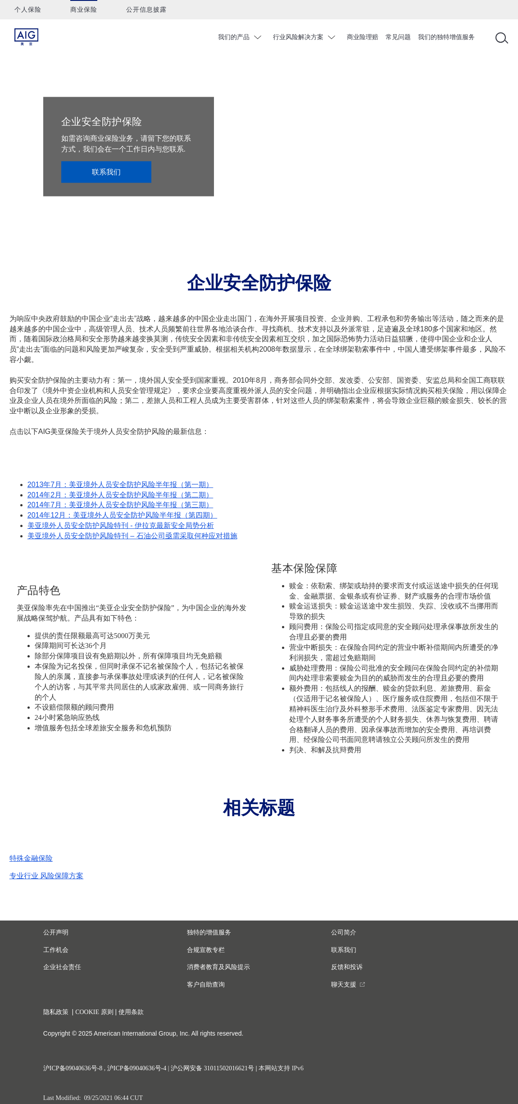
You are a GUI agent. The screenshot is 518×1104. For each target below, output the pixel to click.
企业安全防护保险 (101, 121)
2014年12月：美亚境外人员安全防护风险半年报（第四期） (122, 515)
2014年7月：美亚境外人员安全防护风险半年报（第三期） (120, 505)
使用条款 (131, 1012)
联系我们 (106, 171)
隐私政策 (55, 1012)
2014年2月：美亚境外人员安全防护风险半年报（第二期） (120, 495)
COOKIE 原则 (94, 1012)
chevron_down (259, 37)
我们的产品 (234, 36)
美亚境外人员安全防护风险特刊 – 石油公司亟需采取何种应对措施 (132, 536)
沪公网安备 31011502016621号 (212, 1068)
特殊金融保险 (31, 858)
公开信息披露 (146, 9)
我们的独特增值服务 (446, 36)
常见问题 (398, 36)
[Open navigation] (499, 37)
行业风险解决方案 (298, 36)
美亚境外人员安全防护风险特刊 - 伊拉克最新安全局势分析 (120, 525)
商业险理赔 (362, 36)
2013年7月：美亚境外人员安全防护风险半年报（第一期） (120, 484)
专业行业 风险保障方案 (46, 876)
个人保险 (27, 9)
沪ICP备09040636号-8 (72, 1068)
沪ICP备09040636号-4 (136, 1068)
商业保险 (83, 9)
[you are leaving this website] (348, 984)
